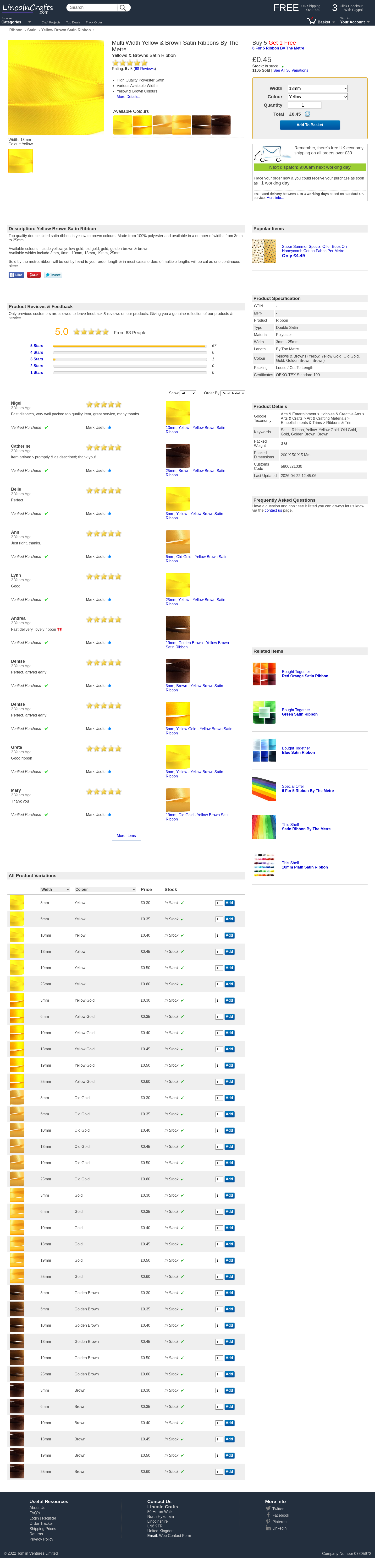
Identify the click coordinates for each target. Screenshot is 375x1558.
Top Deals (73, 22)
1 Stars (36, 372)
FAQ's (34, 1513)
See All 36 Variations (290, 70)
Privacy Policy (41, 1539)
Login (34, 1518)
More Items (126, 836)
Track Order (94, 22)
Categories (11, 22)
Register (49, 1518)
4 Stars (36, 352)
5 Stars (36, 346)
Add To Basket (310, 125)
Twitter (278, 1509)
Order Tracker (41, 1523)
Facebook (280, 1515)
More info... (275, 198)
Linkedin (279, 1528)
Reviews (145, 69)
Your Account (352, 22)
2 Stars (36, 366)
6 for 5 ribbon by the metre (278, 48)
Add (229, 903)
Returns (36, 1534)
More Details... (129, 97)
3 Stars (36, 359)
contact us (273, 510)
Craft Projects (51, 22)
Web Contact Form (175, 1536)
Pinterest (279, 1522)
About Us (37, 1508)
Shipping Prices (42, 1529)
